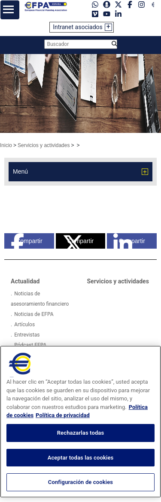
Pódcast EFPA (30, 345)
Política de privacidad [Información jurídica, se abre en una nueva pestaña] (63, 433)
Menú (20, 171)
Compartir (27, 241)
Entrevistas (26, 335)
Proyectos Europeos (37, 355)
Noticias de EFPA (33, 314)
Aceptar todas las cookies (81, 475)
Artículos (24, 325)
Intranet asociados (78, 27)
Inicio (6, 145)
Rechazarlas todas (80, 451)
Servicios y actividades (44, 145)
